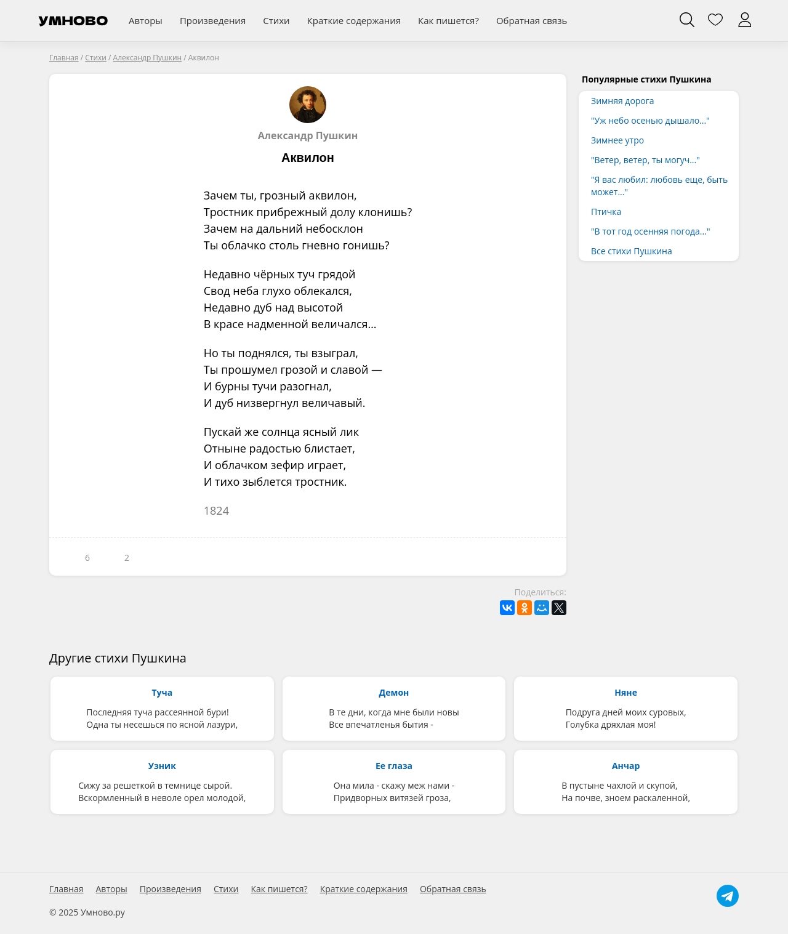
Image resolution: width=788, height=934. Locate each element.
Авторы (146, 20)
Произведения (213, 20)
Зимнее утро (617, 140)
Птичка (606, 211)
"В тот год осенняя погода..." (650, 231)
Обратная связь (531, 20)
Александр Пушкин (308, 114)
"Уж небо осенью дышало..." (650, 120)
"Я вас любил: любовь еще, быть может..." (659, 186)
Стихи (276, 20)
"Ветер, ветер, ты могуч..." (645, 160)
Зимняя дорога (622, 101)
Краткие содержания (354, 20)
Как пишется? (448, 20)
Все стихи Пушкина (631, 251)
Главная (66, 889)
